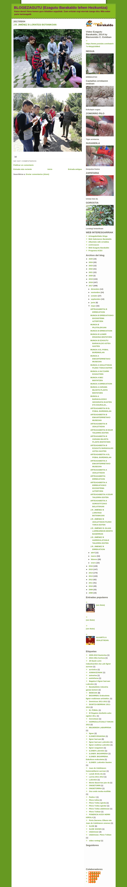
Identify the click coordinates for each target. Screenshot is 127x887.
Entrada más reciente (22, 169)
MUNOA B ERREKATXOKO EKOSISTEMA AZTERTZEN (102, 318)
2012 (91, 580)
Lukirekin (93, 780)
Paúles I (92, 797)
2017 (91, 286)
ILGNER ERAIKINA (97, 736)
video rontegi (94, 841)
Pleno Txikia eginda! (98, 806)
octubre (94, 296)
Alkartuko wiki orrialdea (99, 242)
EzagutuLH (95, 873)
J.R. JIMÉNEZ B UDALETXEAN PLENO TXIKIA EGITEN (101, 522)
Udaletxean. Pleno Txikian (100, 835)
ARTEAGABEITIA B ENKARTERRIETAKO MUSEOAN (100, 417)
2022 (91, 269)
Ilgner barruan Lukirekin (99, 742)
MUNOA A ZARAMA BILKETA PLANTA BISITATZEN (99, 390)
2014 (91, 573)
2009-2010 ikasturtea (98, 655)
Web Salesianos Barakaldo (100, 239)
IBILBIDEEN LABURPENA (100, 728)
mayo (93, 306)
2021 (91, 272)
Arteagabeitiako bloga (98, 236)
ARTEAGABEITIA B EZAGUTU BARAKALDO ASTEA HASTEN (102, 448)
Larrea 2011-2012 (96, 777)
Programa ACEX (96, 251)
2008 (91, 593)
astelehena (93, 678)
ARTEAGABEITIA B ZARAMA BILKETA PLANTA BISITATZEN (100, 439)
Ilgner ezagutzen (96, 748)
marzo (94, 556)
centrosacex (94, 245)
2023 (91, 266)
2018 (91, 282)
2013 (91, 576)
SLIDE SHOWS (95, 829)
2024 (91, 262)
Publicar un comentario (23, 165)
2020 (91, 276)
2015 (91, 569)
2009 (91, 590)
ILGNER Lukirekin (96, 751)
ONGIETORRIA (95, 788)
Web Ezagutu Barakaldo (99, 248)
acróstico (93, 670)
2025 (91, 259)
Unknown (95, 876)
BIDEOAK (93, 693)
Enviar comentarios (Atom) (37, 174)
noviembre (96, 292)
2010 (91, 586)
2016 (91, 566)
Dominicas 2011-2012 (98, 701)
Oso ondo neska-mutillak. (100, 791)
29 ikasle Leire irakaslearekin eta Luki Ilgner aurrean (98, 664)
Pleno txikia (94, 800)
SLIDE (91, 826)
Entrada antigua (75, 169)
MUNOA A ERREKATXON (101, 384)
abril (93, 553)
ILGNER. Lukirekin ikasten (100, 762)
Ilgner (91, 733)
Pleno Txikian (95, 812)
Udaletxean (94, 832)
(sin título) (100, 605)
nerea (93, 881)
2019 (91, 279)
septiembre (96, 299)
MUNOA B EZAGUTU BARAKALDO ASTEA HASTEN (101, 343)
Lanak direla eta (96, 774)
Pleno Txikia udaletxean (99, 809)
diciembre (95, 289)
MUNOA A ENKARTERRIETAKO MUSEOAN (100, 359)
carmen (94, 879)
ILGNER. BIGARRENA (98, 754)
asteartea (93, 675)
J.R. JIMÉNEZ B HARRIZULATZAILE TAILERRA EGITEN (100, 540)
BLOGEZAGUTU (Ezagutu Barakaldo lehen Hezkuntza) (61, 8)
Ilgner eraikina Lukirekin (99, 745)
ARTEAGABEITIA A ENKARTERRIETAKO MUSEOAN (100, 464)
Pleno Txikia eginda (97, 803)
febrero (94, 559)
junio (93, 303)
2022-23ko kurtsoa (97, 658)
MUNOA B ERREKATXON (101, 331)
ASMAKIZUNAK (96, 672)
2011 (91, 583)
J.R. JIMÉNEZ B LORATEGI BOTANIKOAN (35, 24)
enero (93, 563)
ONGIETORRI (95, 785)
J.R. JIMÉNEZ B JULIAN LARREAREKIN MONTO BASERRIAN (102, 531)
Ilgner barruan (95, 739)
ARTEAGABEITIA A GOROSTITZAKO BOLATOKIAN (99, 503)
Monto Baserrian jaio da (99, 783)
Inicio (50, 169)
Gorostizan (93, 719)
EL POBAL (93, 710)
